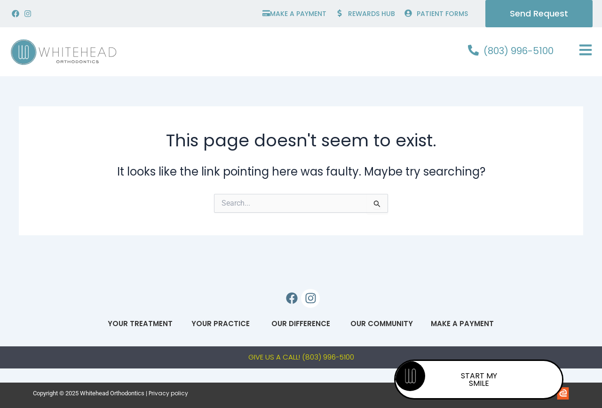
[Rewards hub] (339, 13)
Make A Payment (461, 323)
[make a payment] (266, 13)
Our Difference (301, 323)
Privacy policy (168, 393)
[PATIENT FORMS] (408, 13)
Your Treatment (140, 323)
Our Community (381, 323)
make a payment (298, 13)
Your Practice (220, 323)
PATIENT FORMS (442, 13)
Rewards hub (371, 13)
